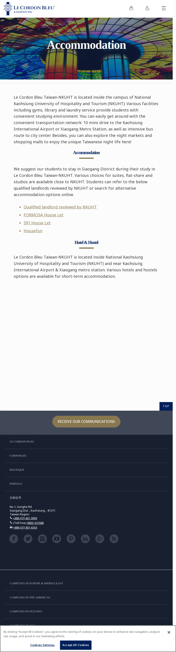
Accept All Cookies (75, 645)
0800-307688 (35, 523)
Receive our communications (86, 421)
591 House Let (37, 222)
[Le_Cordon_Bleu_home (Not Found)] (29, 9)
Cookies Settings (42, 645)
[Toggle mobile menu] (164, 9)
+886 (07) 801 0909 (25, 518)
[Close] (169, 632)
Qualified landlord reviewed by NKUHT (60, 207)
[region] (88, 638)
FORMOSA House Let (44, 214)
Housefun (33, 230)
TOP (166, 406)
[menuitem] (131, 9)
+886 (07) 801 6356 (25, 527)
